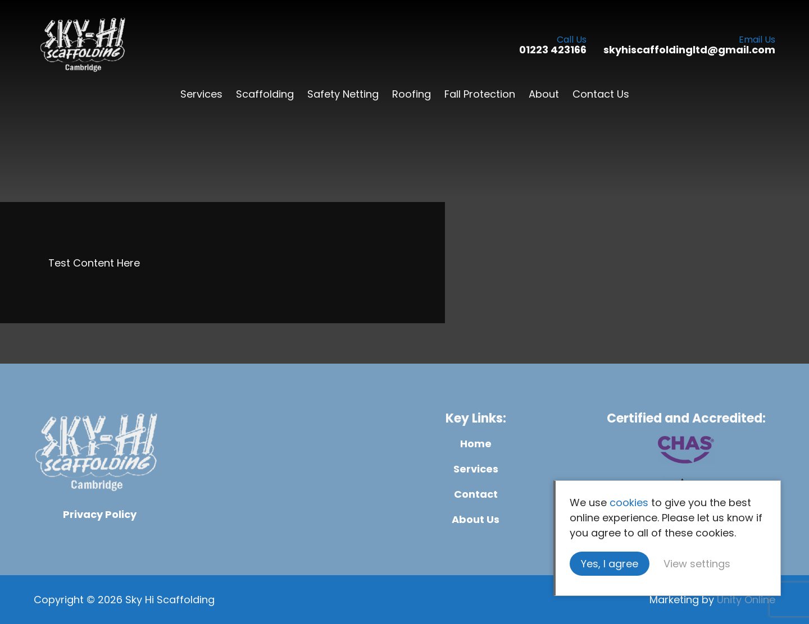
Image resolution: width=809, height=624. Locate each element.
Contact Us (600, 94)
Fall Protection (479, 94)
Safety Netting (343, 94)
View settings (696, 564)
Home (476, 444)
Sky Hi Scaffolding (83, 45)
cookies (629, 502)
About (544, 94)
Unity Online (746, 600)
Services (201, 94)
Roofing (411, 94)
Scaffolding (265, 94)
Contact (476, 494)
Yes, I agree (609, 564)
